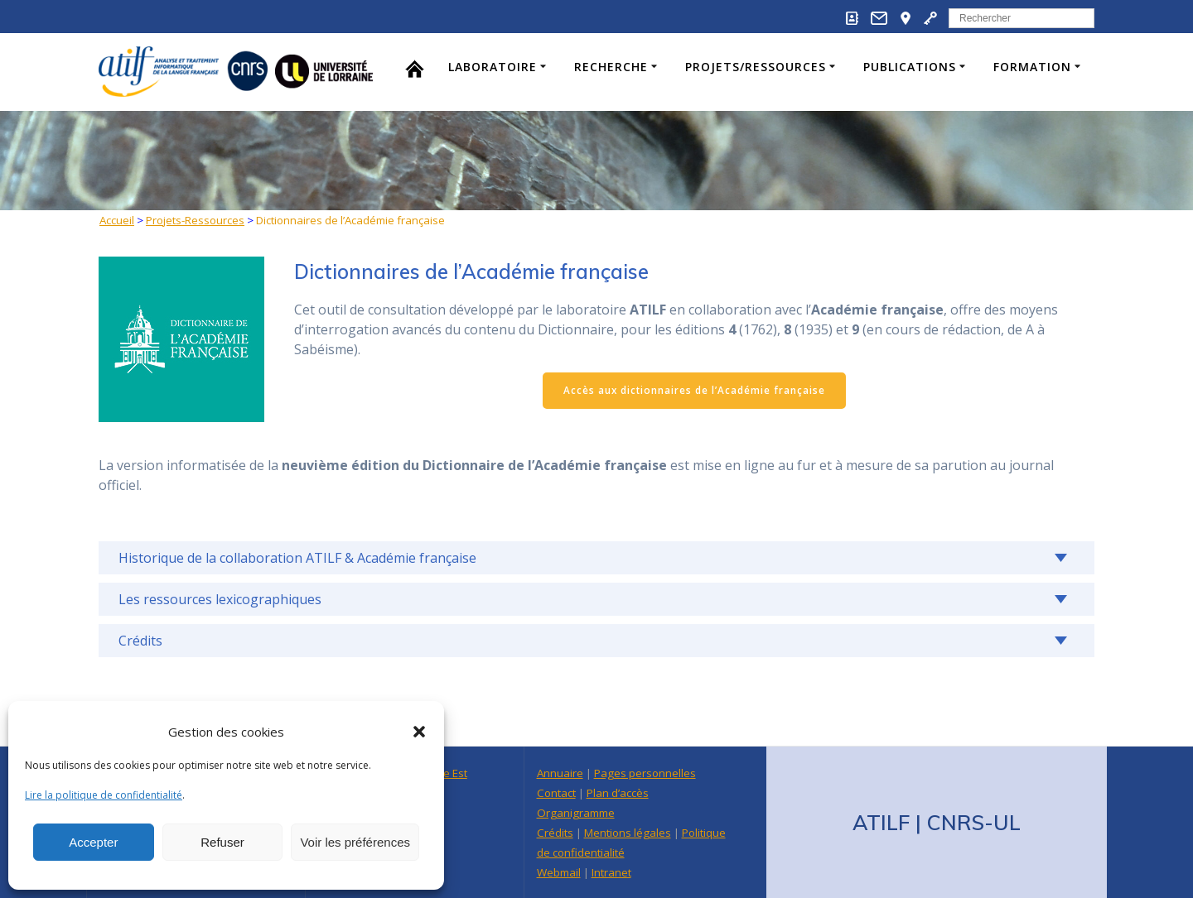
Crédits (140, 640)
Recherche (611, 66)
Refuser (222, 842)
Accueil (116, 220)
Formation (1032, 66)
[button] (419, 731)
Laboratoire (492, 66)
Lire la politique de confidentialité (103, 795)
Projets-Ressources (195, 220)
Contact (556, 792)
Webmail (559, 872)
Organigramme (576, 812)
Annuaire (560, 773)
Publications (909, 66)
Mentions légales (627, 832)
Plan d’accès (618, 792)
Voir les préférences (355, 842)
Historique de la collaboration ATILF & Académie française (297, 558)
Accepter (93, 842)
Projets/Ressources (755, 66)
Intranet (611, 872)
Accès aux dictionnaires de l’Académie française (694, 390)
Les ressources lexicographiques (219, 599)
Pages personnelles (645, 773)
